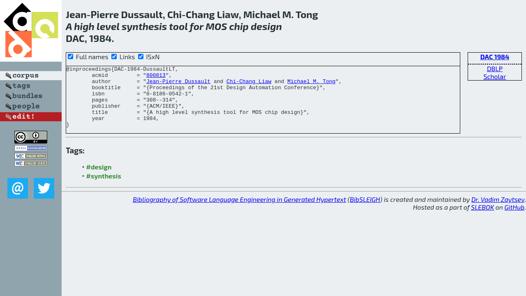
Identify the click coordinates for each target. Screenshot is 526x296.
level (108, 26)
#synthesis (103, 188)
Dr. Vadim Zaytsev (497, 211)
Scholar (494, 76)
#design (99, 179)
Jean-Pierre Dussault (178, 84)
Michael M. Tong (311, 84)
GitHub (515, 219)
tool (178, 26)
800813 (156, 77)
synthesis (144, 26)
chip (239, 26)
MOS (216, 26)
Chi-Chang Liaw (248, 84)
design (266, 26)
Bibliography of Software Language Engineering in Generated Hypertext (239, 211)
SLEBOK (482, 219)
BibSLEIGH (365, 211)
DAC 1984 (495, 56)
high (84, 26)
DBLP (495, 68)
